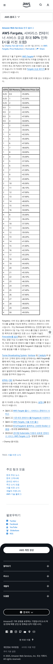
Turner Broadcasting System (14, 355)
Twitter (11, 521)
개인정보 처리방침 (11, 647)
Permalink (29, 49)
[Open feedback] (49, 332)
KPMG (5, 380)
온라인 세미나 (12, 481)
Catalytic (42, 355)
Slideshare (12, 530)
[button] (26, 17)
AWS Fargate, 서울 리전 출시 (25, 422)
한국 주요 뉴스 (12, 475)
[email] (34, 632)
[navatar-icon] (48, 5)
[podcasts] (29, 632)
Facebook (12, 524)
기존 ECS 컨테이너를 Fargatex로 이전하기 (31, 417)
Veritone (31, 355)
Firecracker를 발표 (10, 336)
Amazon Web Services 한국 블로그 (18, 28)
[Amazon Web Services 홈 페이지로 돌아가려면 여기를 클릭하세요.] (26, 5)
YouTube (11, 527)
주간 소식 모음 (12, 484)
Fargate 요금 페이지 (36, 69)
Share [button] (40, 49)
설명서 (41, 402)
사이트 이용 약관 (28, 647)
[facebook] (7, 632)
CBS (10, 380)
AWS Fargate (27, 56)
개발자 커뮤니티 (13, 491)
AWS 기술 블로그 (13, 494)
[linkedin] (11, 632)
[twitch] (20, 632)
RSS (9, 533)
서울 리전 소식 (14, 455)
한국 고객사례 (12, 478)
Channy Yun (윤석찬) (14, 45)
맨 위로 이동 (26, 640)
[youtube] (25, 632)
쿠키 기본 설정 (9, 651)
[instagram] (16, 632)
